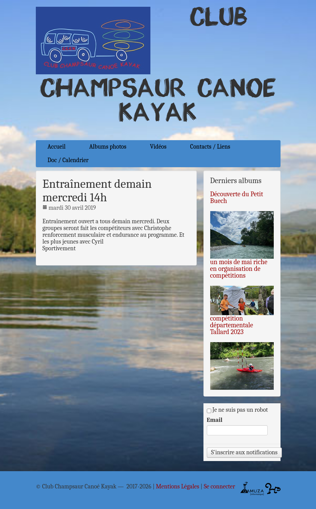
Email (215, 420)
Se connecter (219, 486)
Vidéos (158, 146)
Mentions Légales (177, 486)
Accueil (57, 146)
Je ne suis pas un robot (237, 410)
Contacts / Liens (210, 146)
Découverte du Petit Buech (236, 197)
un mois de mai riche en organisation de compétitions (238, 268)
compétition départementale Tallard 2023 (231, 325)
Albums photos (107, 146)
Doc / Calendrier (68, 160)
